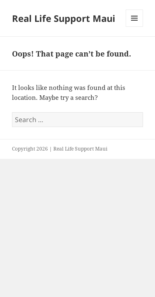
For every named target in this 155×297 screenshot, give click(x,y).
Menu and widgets (134, 26)
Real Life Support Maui (63, 18)
